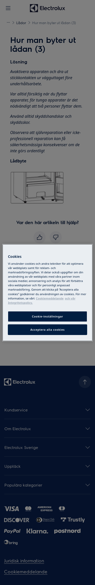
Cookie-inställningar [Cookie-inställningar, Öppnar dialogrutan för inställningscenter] (47, 316)
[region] (47, 292)
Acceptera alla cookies (47, 329)
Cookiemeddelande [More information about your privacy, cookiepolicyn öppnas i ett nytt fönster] (50, 298)
